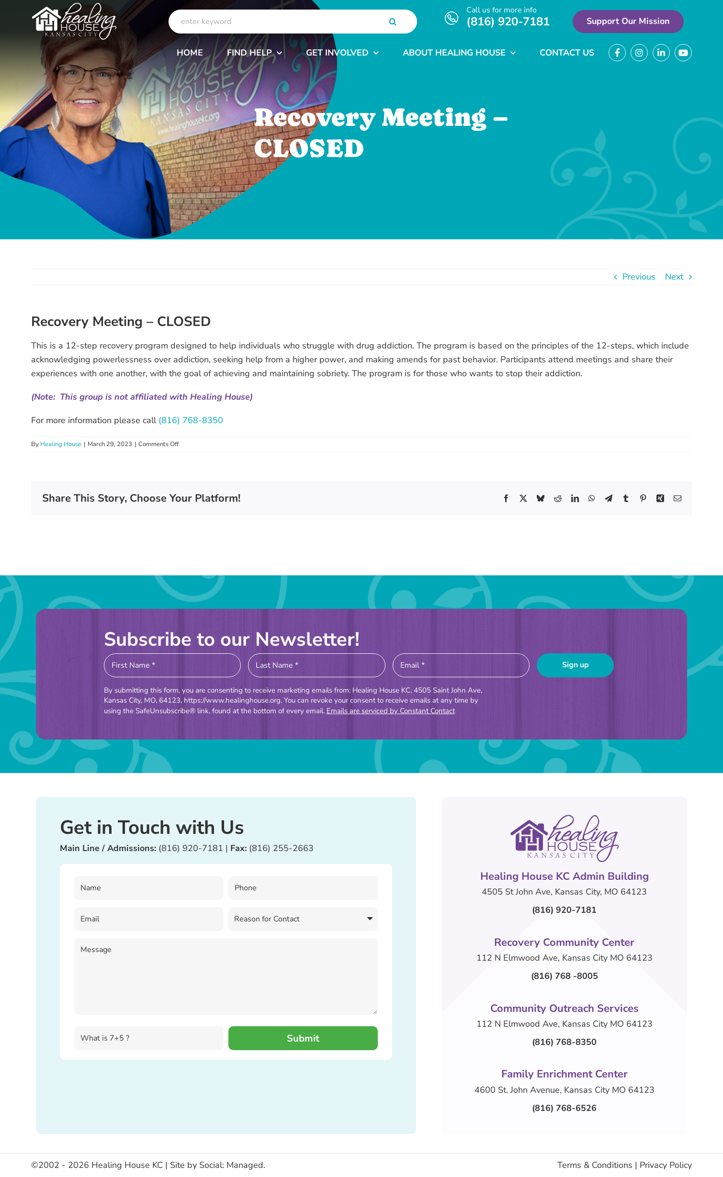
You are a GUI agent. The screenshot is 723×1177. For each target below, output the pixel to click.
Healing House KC (127, 1165)
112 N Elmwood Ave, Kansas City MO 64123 (564, 958)
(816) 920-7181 (508, 21)
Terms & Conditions (595, 1165)
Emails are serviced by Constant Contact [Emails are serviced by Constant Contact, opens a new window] (391, 711)
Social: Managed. (232, 1165)
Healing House (60, 444)
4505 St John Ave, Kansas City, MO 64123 (564, 891)
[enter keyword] (293, 22)
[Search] (393, 22)
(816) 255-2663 (281, 848)
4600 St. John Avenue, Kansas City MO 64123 (564, 1090)
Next (674, 276)
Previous (638, 276)
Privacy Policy (666, 1165)
